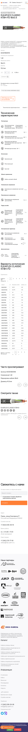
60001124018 (4, 330)
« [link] (7, 278)
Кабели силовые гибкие (7, 645)
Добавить (5, 77)
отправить (5, 503)
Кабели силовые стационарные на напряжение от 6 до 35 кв (10, 652)
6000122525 (4, 348)
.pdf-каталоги (5, 692)
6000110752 (4, 290)
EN (10, 2)
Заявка (14, 2)
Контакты (3, 685)
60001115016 (4, 325)
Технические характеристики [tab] (11, 107)
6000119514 (4, 320)
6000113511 (4, 312)
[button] (19, 385)
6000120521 (4, 338)
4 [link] (19, 278)
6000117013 (4, 318)
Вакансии (3, 680)
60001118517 (4, 328)
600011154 (3, 295)
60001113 (3, 292)
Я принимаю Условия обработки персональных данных (12, 497)
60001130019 (4, 333)
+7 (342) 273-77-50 (7, 540)
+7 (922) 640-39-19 (7, 525)
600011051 (3, 287)
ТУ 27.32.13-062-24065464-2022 (10, 90)
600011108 (3, 305)
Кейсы (2, 677)
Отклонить (17, 729)
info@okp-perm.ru (7, 706)
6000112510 (4, 310)
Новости (3, 688)
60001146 (3, 300)
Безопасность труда (6, 694)
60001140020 (4, 335)
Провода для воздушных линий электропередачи (9, 664)
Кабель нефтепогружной (8, 659)
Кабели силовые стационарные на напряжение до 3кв (10, 648)
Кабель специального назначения (10, 661)
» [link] (7, 281)
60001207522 (4, 340)
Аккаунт (19, 2)
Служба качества (5, 697)
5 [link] (22, 278)
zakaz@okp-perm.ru (7, 543)
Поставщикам (5, 683)
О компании (4, 675)
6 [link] (25, 278)
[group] (14, 27)
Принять (10, 729)
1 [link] (10, 278)
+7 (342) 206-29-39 (7, 704)
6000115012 (4, 315)
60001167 (3, 302)
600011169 (3, 307)
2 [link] (13, 278)
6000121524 (4, 346)
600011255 (4, 297)
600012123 (4, 343)
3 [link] (16, 278)
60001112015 (4, 323)
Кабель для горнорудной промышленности (13, 656)
